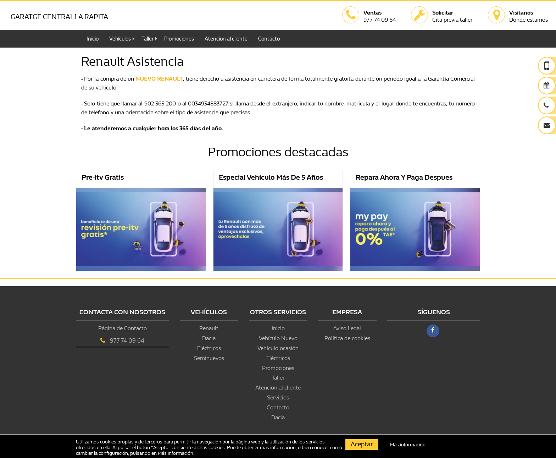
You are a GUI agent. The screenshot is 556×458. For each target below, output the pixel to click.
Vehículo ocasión (278, 348)
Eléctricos (209, 348)
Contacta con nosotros (122, 312)
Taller (147, 39)
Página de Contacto (122, 328)
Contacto (269, 39)
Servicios (278, 397)
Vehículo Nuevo (278, 338)
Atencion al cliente (226, 39)
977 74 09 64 (127, 340)
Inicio (93, 39)
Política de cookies (347, 338)
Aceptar (362, 444)
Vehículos (120, 39)
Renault (208, 328)
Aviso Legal (347, 328)
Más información (175, 453)
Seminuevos (209, 358)
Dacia (209, 338)
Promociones (179, 39)
